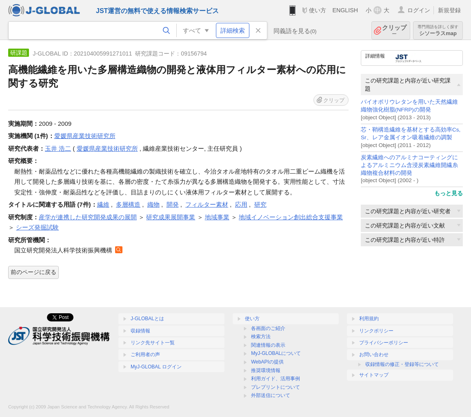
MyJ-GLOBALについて (276, 353)
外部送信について (270, 395)
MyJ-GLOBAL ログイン (156, 367)
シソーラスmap (438, 30)
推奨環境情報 (265, 370)
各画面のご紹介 (268, 328)
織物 (153, 204)
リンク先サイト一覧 (153, 343)
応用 (241, 204)
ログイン (418, 10)
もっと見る (448, 193)
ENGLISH (345, 10)
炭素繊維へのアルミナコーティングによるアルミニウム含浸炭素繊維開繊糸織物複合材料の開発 (409, 165)
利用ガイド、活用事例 (275, 378)
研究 (260, 204)
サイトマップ (374, 375)
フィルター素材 (206, 204)
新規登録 (449, 10)
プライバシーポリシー (383, 343)
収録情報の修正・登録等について (402, 364)
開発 (173, 204)
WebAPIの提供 (267, 362)
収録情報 (140, 331)
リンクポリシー (376, 331)
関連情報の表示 (268, 345)
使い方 (317, 10)
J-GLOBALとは (147, 318)
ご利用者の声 (145, 354)
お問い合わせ (374, 354)
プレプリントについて (275, 387)
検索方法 (261, 336)
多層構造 (128, 204)
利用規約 (369, 318)
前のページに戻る (33, 272)
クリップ (394, 30)
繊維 (103, 204)
